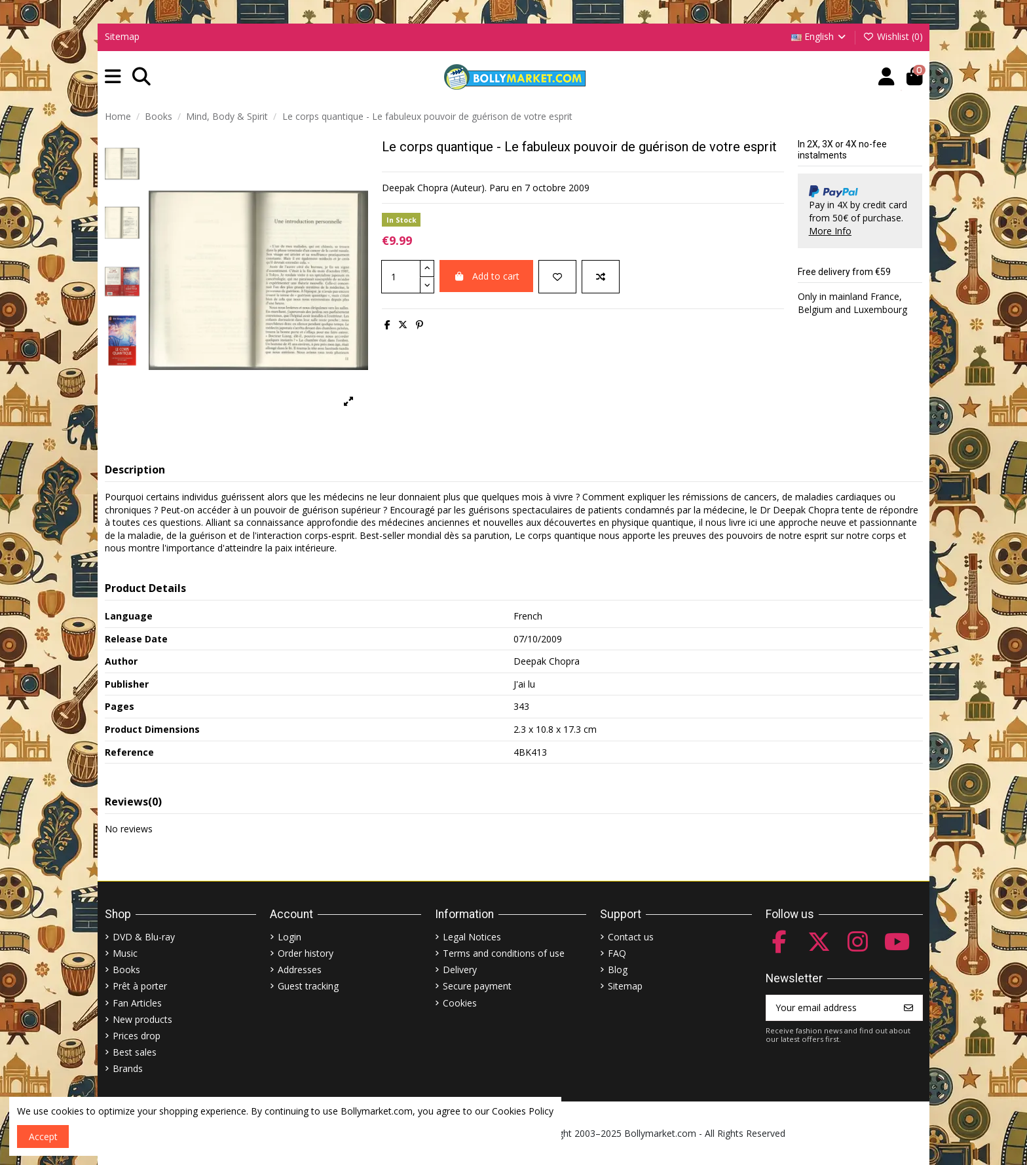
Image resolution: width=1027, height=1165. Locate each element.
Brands (128, 1068)
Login (289, 937)
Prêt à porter (140, 986)
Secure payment (477, 986)
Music (125, 953)
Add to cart (486, 276)
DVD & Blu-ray (144, 937)
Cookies (460, 1003)
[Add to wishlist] (557, 276)
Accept (43, 1136)
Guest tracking (308, 986)
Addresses (300, 969)
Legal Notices (472, 937)
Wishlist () (893, 36)
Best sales (135, 1052)
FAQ (617, 953)
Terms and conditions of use (504, 953)
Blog (617, 969)
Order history (305, 953)
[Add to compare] (601, 276)
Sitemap (122, 36)
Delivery (460, 969)
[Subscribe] (908, 1007)
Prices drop (136, 1035)
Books (126, 969)
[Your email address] (830, 1007)
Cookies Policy (522, 1111)
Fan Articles (137, 1003)
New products (142, 1019)
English (819, 36)
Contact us (631, 937)
